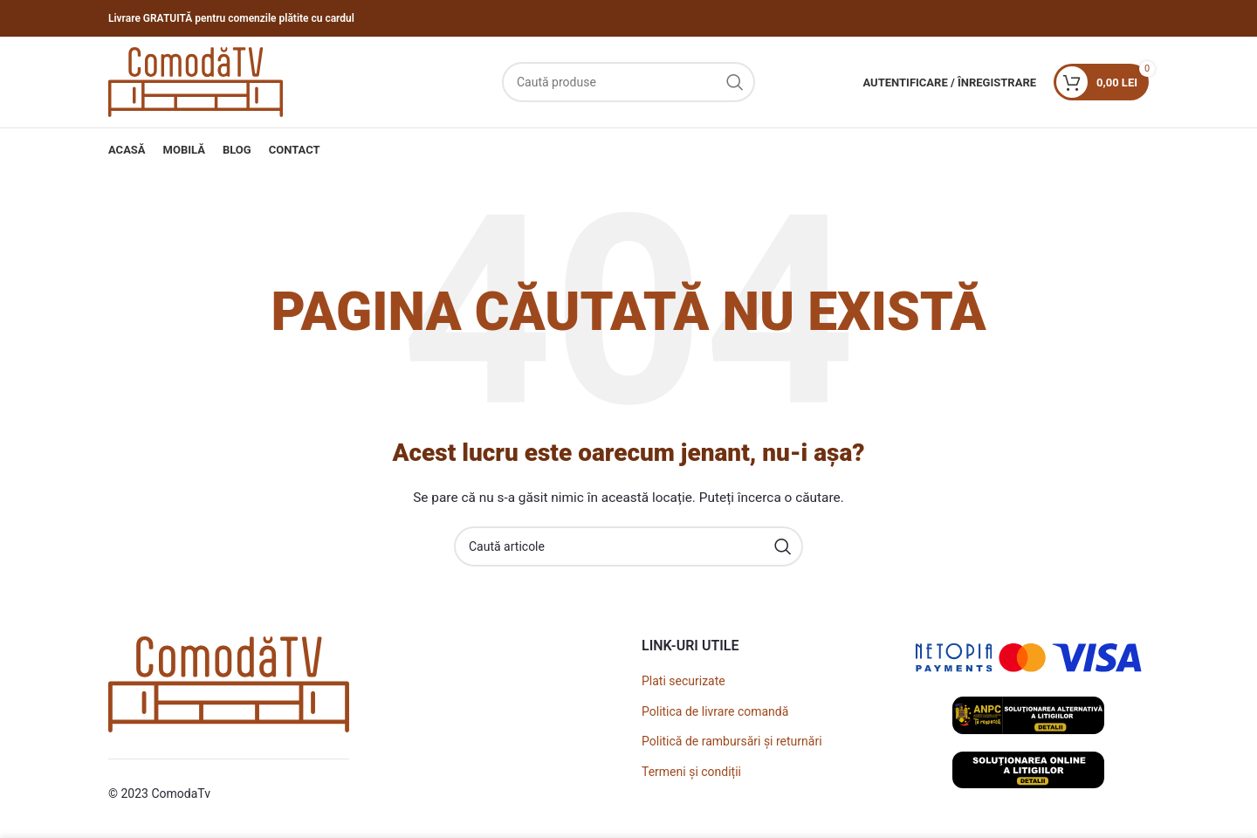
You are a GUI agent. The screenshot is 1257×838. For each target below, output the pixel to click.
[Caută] (628, 82)
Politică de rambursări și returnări (732, 741)
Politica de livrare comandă (715, 711)
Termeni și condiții (691, 772)
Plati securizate (683, 681)
